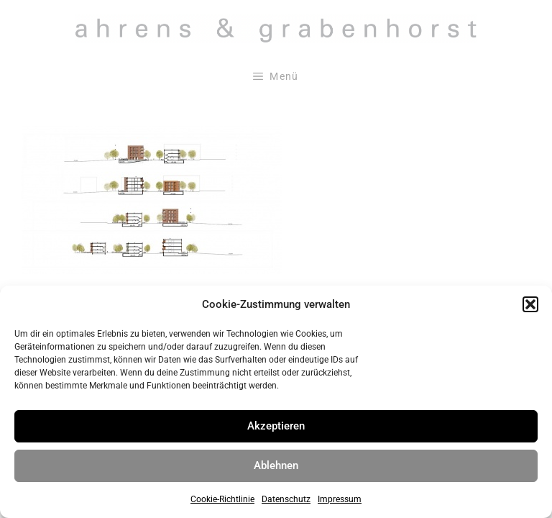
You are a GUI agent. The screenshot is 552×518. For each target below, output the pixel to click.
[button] (530, 304)
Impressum (340, 499)
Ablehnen (276, 465)
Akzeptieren (276, 425)
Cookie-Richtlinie (222, 499)
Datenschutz (286, 499)
